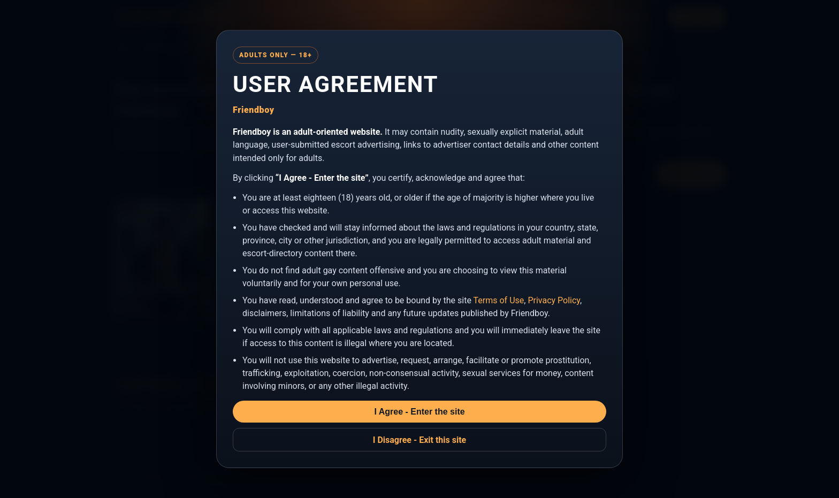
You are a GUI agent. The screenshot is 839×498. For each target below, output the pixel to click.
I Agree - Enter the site (419, 411)
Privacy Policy (554, 300)
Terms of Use (499, 300)
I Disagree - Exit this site (420, 440)
